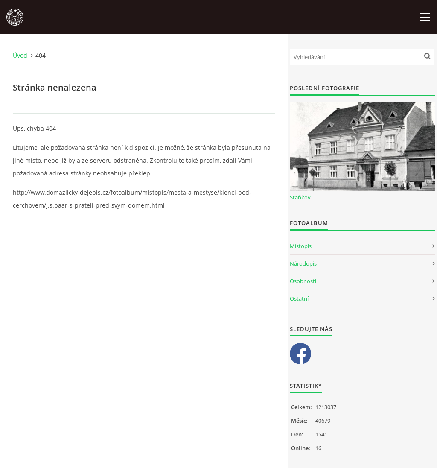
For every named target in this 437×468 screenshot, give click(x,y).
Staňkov (300, 197)
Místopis (301, 246)
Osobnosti (303, 281)
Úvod (20, 55)
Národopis (303, 263)
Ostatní (299, 298)
